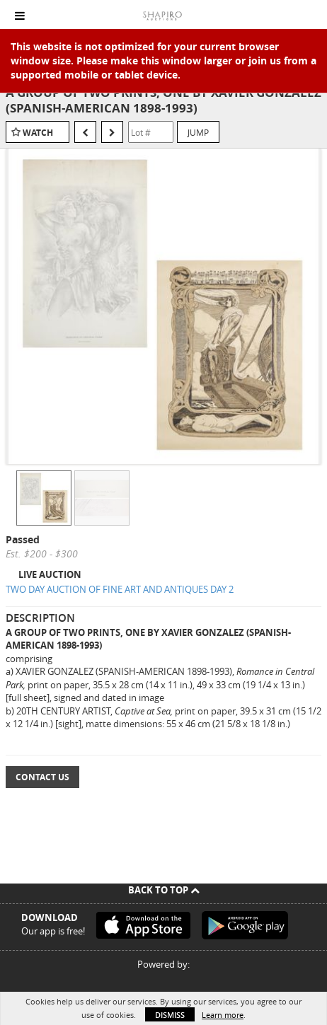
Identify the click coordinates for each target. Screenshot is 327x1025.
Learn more (222, 1014)
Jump (198, 132)
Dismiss (170, 1014)
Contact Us (42, 777)
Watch (38, 133)
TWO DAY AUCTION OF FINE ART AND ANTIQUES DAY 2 (120, 589)
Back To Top (164, 890)
